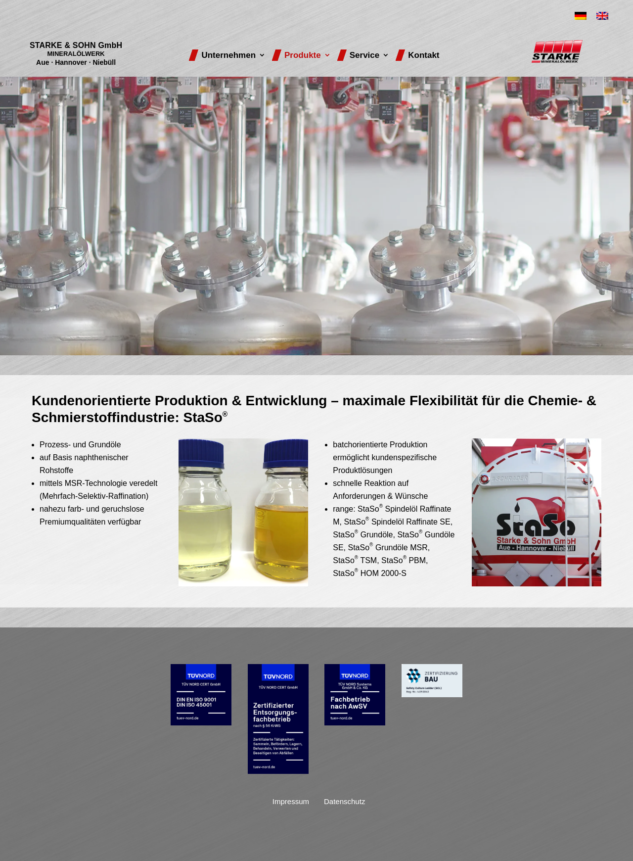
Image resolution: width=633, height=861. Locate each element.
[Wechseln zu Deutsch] (580, 16)
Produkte (302, 55)
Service (365, 55)
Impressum (290, 801)
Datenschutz (344, 801)
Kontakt (423, 55)
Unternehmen (228, 55)
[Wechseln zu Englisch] (602, 16)
